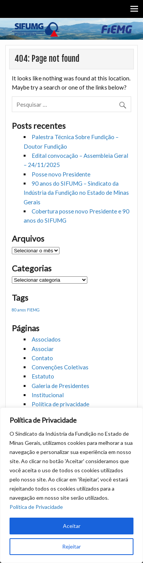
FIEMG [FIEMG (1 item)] (33, 309)
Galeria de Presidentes (60, 385)
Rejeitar (71, 546)
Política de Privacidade (36, 507)
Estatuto (43, 376)
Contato (42, 357)
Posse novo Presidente (61, 174)
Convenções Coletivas (60, 367)
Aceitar (71, 526)
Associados (46, 339)
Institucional (48, 394)
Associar (43, 348)
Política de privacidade (60, 404)
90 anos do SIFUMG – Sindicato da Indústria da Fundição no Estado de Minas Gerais (76, 192)
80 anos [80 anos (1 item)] (19, 309)
